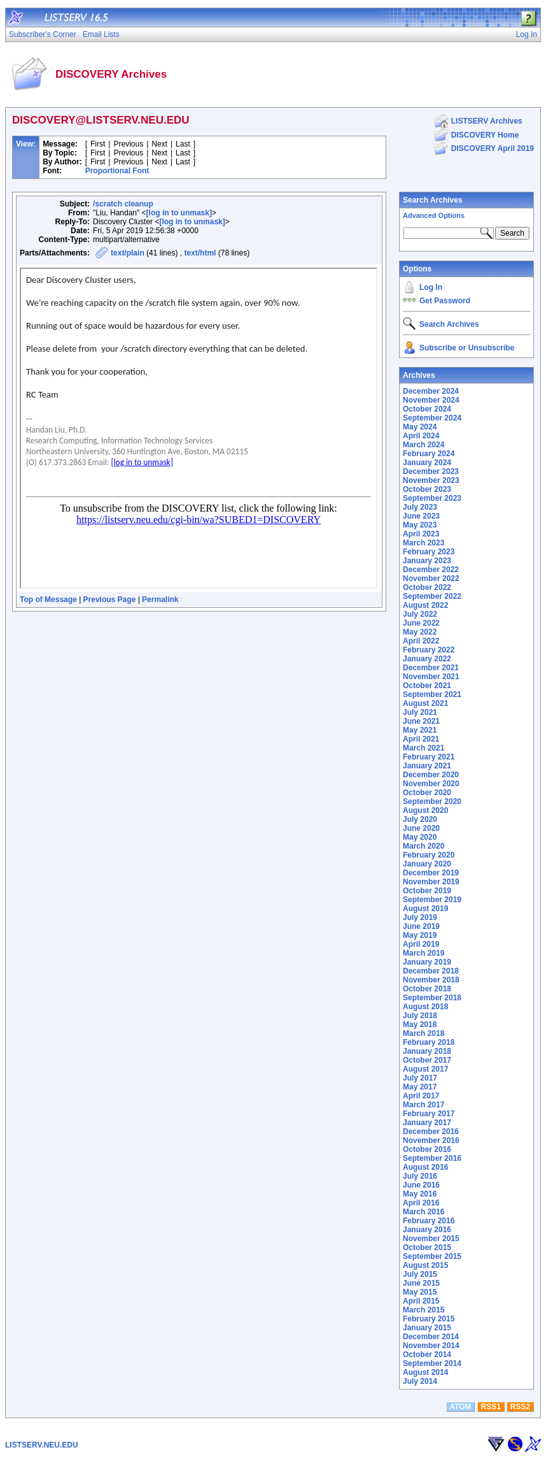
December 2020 (431, 774)
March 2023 (423, 542)
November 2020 (431, 783)
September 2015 (432, 1256)
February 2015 (428, 1318)
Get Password (444, 300)
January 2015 (427, 1327)
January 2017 (427, 1122)
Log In (430, 287)
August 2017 (425, 1069)
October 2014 (427, 1354)
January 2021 (427, 765)
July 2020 (420, 819)
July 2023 (420, 507)
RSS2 (520, 1406)
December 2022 (431, 569)
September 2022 (432, 596)
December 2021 (431, 667)
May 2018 (420, 1024)
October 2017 (427, 1060)
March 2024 (423, 444)
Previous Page (109, 599)
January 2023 (427, 560)
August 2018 (425, 1006)
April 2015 (421, 1301)
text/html (200, 252)
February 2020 (428, 855)
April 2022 (421, 640)
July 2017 (420, 1078)
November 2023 (431, 480)
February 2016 (428, 1220)
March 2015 (423, 1309)
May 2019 (420, 935)
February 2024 (428, 453)
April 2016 (421, 1202)
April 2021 (421, 739)
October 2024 (427, 409)
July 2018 (420, 1015)
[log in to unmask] (179, 212)
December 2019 (431, 872)
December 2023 (431, 471)
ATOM (460, 1406)
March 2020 (423, 846)
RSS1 (491, 1406)
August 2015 (425, 1265)
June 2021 (421, 721)
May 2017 (420, 1086)
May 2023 (420, 525)
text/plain (127, 252)
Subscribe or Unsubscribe (466, 347)
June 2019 (421, 926)
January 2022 (427, 658)
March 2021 (423, 748)
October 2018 (427, 988)
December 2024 (431, 391)
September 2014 (432, 1363)
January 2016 (427, 1229)
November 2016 (431, 1140)
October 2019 (427, 890)
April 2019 (421, 944)
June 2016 (421, 1185)
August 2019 (425, 908)
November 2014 (431, 1345)
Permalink (160, 599)
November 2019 (431, 881)
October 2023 (427, 489)
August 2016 (425, 1167)
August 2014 (425, 1372)
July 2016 (420, 1176)
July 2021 (420, 712)
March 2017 (423, 1104)
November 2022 (431, 578)
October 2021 (427, 685)
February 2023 (428, 551)
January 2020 (427, 863)
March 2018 (423, 1033)
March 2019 (423, 953)
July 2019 (420, 917)
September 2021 (432, 694)
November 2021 (431, 676)
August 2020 (425, 810)
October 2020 (427, 792)
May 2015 (420, 1292)
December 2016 (431, 1131)
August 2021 (425, 703)
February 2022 (428, 649)
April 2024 (421, 435)
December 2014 (431, 1336)
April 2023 (421, 533)
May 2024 (420, 426)
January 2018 (427, 1051)
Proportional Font (117, 170)
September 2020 (432, 801)
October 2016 (427, 1149)
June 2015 (421, 1283)
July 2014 (420, 1381)
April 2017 (421, 1095)
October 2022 (427, 587)
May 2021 (420, 730)
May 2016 (420, 1193)
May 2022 (420, 632)
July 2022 (420, 614)
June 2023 (421, 516)
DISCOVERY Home (485, 135)
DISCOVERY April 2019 (492, 148)
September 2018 (432, 997)
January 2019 (427, 962)
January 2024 (427, 462)
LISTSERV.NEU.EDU (41, 1445)
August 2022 (425, 605)
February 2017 (428, 1113)
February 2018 (428, 1042)
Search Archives (433, 200)
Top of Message (48, 599)
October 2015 (427, 1247)
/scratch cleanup (123, 203)
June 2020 (421, 828)
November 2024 (431, 400)
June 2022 (421, 623)
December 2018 (431, 971)
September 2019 (432, 899)
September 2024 (432, 417)
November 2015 (431, 1238)
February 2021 (428, 756)
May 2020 (420, 837)
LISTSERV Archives (486, 121)
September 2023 (432, 498)
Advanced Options (434, 215)
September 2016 (432, 1158)
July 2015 (420, 1274)
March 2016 (423, 1211)
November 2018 (431, 979)
